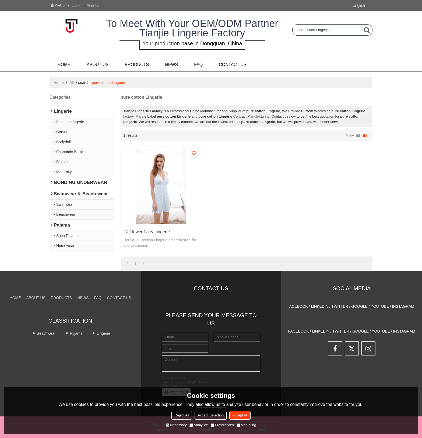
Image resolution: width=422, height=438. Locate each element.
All (71, 82)
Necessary (176, 425)
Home (64, 64)
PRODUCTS (137, 64)
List (358, 135)
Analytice (198, 425)
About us (98, 64)
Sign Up (93, 5)
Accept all (239, 415)
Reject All (181, 415)
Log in (76, 5)
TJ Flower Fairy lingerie (147, 232)
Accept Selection (211, 415)
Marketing (246, 425)
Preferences (222, 425)
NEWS (171, 64)
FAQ (198, 64)
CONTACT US (233, 64)
